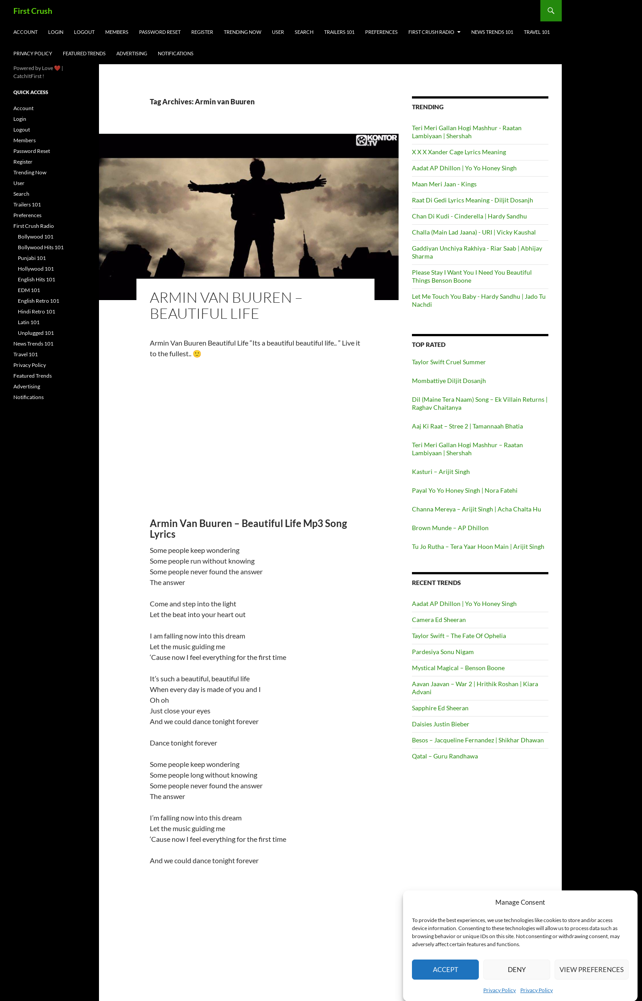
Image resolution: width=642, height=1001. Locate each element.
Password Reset (160, 32)
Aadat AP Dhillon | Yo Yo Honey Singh (464, 168)
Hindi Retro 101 (36, 311)
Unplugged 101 (36, 333)
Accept (445, 977)
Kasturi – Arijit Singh (441, 471)
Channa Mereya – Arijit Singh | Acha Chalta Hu (476, 509)
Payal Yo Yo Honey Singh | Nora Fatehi (465, 490)
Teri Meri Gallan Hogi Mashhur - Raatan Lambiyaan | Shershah (467, 132)
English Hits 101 (36, 279)
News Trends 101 (492, 32)
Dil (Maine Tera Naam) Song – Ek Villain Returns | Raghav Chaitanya (479, 403)
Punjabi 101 (32, 258)
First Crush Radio (431, 32)
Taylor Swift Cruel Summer (449, 362)
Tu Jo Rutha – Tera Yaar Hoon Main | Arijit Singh (478, 546)
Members (116, 32)
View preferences (592, 977)
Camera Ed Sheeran (439, 619)
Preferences (381, 32)
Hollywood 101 (36, 268)
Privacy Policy (32, 53)
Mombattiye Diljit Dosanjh (449, 380)
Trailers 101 (339, 32)
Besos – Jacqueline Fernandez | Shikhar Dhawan (478, 740)
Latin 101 (29, 322)
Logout (84, 32)
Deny (517, 977)
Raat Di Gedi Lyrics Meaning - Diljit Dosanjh (472, 200)
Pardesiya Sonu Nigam (443, 651)
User (278, 32)
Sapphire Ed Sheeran (440, 708)
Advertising (131, 53)
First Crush (32, 11)
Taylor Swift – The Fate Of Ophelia (459, 635)
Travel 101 (537, 32)
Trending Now (242, 32)
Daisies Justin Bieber (440, 724)
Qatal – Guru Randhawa (445, 756)
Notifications (175, 53)
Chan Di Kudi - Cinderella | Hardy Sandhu (469, 216)
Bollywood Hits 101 (41, 247)
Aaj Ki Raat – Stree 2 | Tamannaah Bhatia (467, 426)
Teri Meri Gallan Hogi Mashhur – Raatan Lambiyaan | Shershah (467, 449)
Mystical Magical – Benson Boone (458, 667)
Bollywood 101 (36, 236)
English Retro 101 (38, 300)
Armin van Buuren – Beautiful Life (226, 305)
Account (25, 32)
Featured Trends (84, 53)
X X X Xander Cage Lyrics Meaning (459, 152)
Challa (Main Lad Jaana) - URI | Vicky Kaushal (474, 232)
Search (304, 32)
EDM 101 (29, 290)
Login (55, 32)
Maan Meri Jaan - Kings (444, 184)
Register (202, 32)
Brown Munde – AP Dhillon (450, 527)
